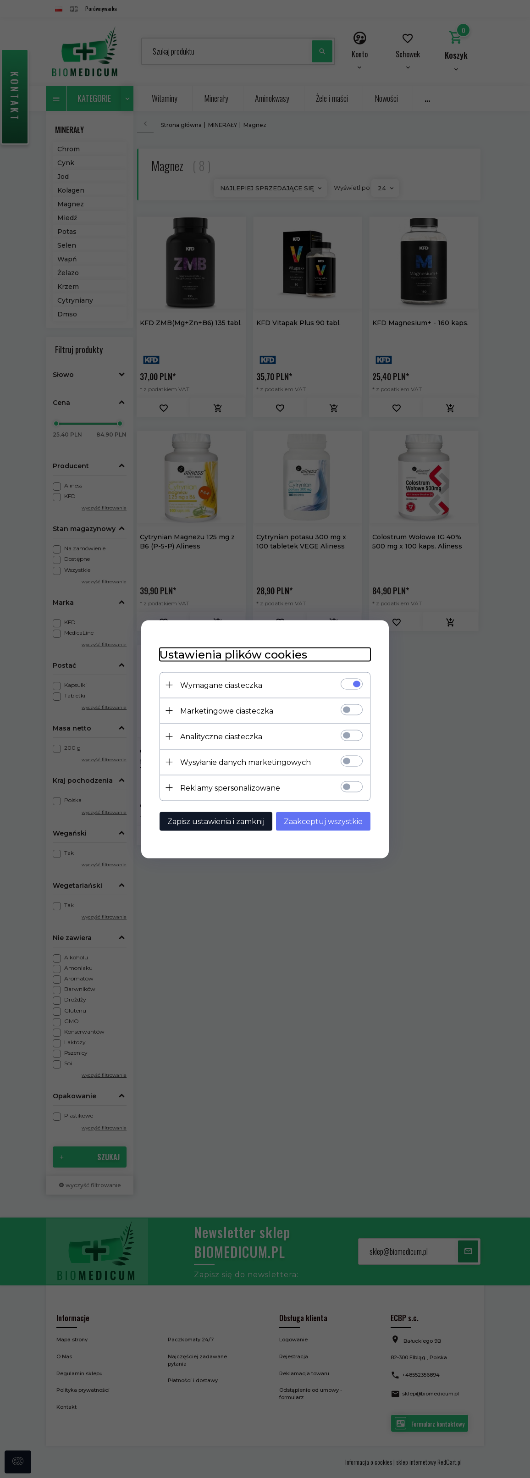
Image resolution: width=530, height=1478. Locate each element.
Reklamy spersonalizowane (230, 787)
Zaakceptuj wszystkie (323, 821)
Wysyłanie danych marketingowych (245, 762)
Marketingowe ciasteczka (226, 710)
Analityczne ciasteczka (221, 736)
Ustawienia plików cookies (233, 654)
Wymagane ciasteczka (221, 685)
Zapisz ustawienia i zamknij (216, 821)
